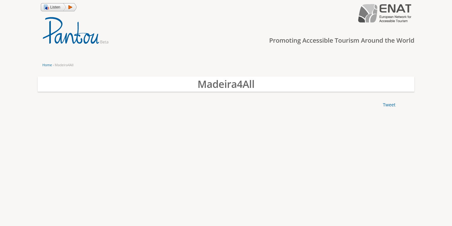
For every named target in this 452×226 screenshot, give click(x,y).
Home (47, 64)
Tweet (389, 105)
